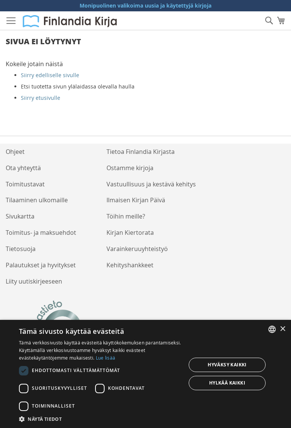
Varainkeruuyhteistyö (137, 249)
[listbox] (272, 329)
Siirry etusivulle (40, 97)
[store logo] (70, 21)
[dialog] (145, 374)
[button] (100, 418)
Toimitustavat (25, 184)
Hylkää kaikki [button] (227, 383)
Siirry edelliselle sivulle (50, 75)
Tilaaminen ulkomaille (37, 200)
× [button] (282, 329)
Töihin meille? (125, 216)
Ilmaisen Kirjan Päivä (135, 200)
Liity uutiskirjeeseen (34, 281)
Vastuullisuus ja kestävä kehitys (151, 184)
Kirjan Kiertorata (130, 232)
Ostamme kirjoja (129, 168)
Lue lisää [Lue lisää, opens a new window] (106, 358)
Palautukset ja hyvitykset (41, 265)
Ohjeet (15, 151)
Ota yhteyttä (23, 168)
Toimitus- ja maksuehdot (41, 232)
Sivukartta (20, 216)
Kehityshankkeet (129, 265)
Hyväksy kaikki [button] (227, 364)
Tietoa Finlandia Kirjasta (140, 151)
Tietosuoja (21, 249)
